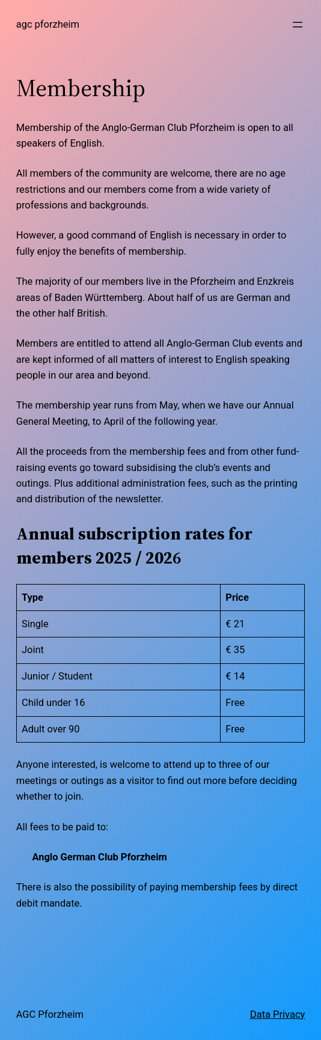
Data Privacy (277, 1014)
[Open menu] (297, 24)
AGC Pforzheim (47, 24)
